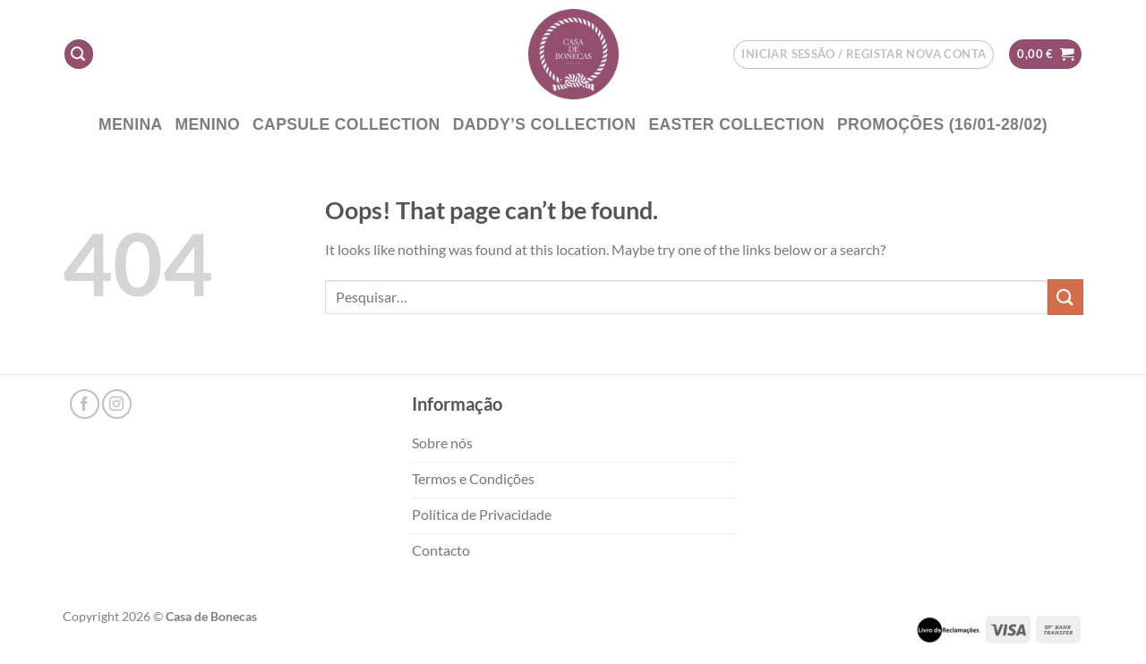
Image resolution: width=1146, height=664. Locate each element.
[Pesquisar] (78, 54)
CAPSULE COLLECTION (346, 124)
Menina (130, 124)
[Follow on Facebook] (84, 404)
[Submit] (1065, 296)
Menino (208, 124)
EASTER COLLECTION (736, 124)
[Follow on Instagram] (117, 404)
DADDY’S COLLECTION (545, 124)
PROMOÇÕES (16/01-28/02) (942, 124)
